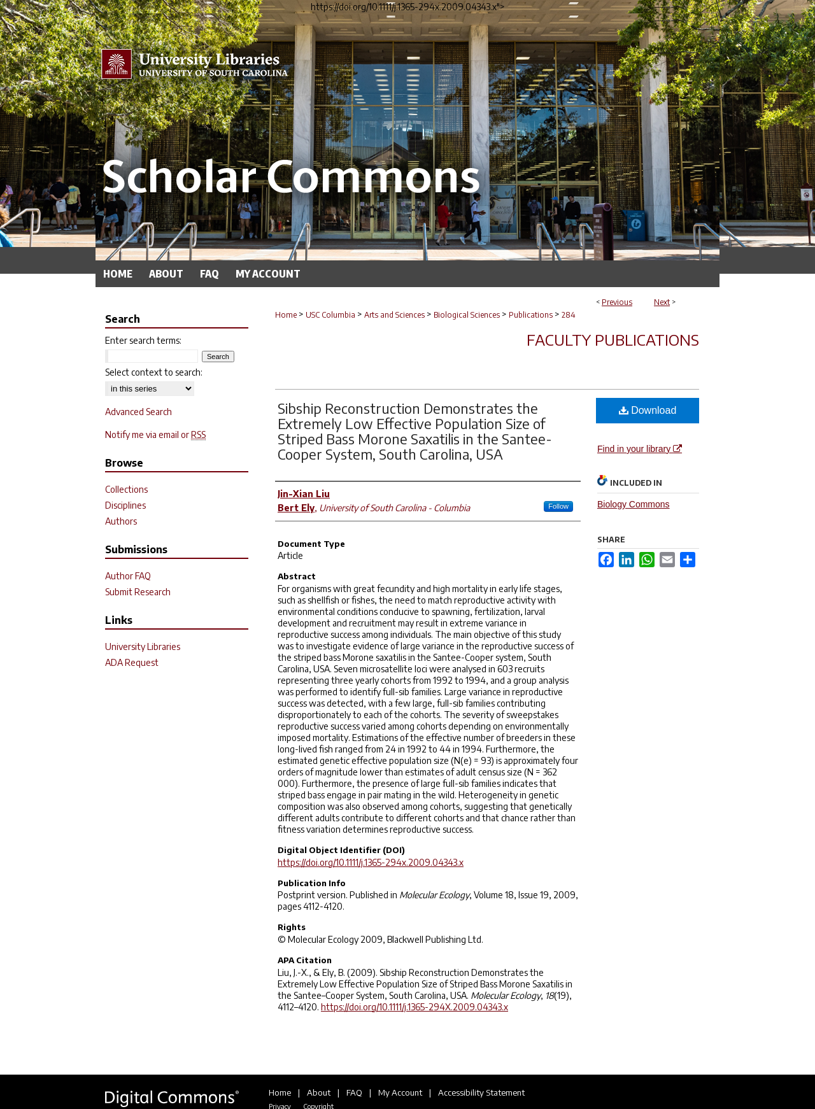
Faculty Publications (613, 339)
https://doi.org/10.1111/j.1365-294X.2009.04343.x (414, 1006)
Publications (531, 315)
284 (569, 315)
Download (648, 410)
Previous (617, 302)
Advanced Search (138, 411)
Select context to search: (153, 372)
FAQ (354, 1092)
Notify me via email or (155, 434)
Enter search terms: (143, 340)
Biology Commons (633, 504)
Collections (126, 489)
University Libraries (142, 646)
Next (662, 302)
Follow (558, 506)
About (318, 1092)
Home (286, 315)
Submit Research (138, 591)
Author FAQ (128, 575)
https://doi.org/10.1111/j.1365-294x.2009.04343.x (371, 862)
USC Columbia (330, 315)
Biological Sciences (467, 315)
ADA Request (132, 662)
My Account (400, 1092)
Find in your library (639, 449)
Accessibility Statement (481, 1092)
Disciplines (125, 505)
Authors (121, 521)
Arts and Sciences (394, 315)
